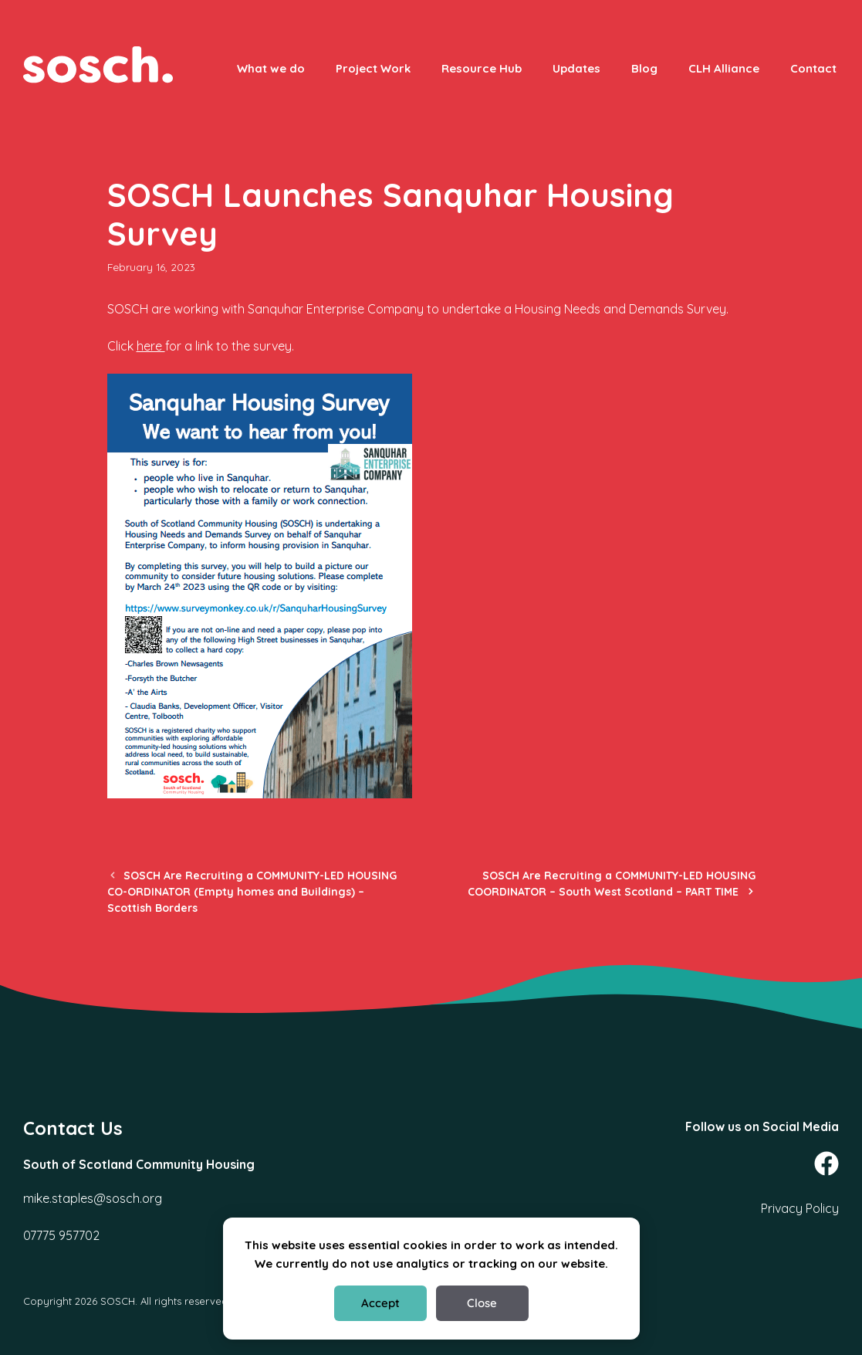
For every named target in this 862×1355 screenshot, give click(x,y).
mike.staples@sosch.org (92, 1198)
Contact (813, 68)
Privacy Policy (800, 1208)
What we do (271, 68)
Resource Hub (481, 68)
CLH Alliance (723, 68)
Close (482, 1303)
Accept (380, 1303)
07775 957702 (61, 1235)
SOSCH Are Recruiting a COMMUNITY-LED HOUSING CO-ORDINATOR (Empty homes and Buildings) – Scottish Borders (252, 892)
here (151, 346)
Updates (576, 68)
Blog (644, 68)
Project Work (373, 68)
